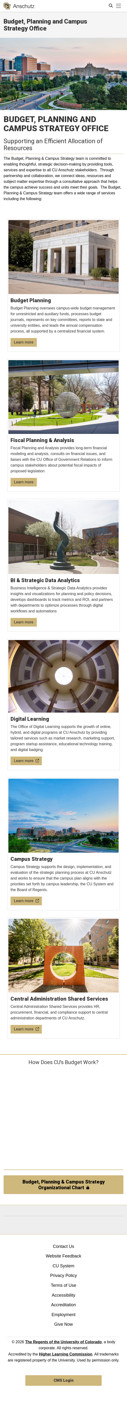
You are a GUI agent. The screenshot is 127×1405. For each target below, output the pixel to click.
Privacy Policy (63, 1275)
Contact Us (63, 1246)
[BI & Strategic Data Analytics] (63, 565)
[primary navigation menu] (118, 6)
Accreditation (63, 1304)
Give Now (63, 1324)
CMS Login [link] (63, 1380)
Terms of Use (63, 1285)
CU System (63, 1265)
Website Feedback (63, 1256)
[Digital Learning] (63, 705)
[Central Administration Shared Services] (63, 978)
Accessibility (63, 1295)
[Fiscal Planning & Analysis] (63, 425)
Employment (63, 1314)
